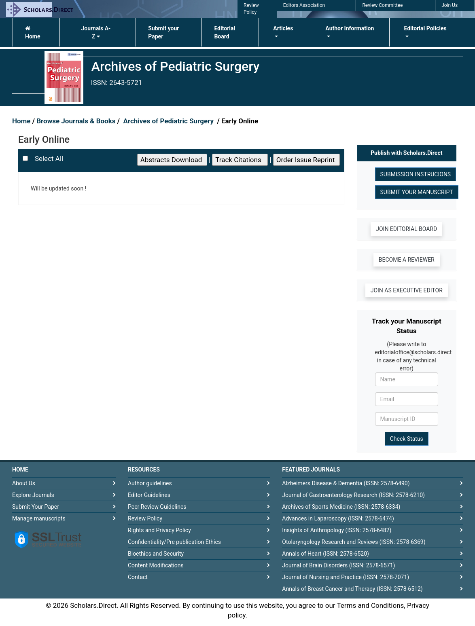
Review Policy (145, 518)
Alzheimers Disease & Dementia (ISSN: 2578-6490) (345, 483)
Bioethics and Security (156, 553)
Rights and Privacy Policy (159, 530)
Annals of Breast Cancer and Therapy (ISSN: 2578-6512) (352, 589)
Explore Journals (33, 495)
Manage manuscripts (39, 518)
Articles (283, 28)
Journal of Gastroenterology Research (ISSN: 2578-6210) (353, 495)
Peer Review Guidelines (157, 506)
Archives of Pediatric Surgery (169, 121)
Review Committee (382, 5)
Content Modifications (156, 565)
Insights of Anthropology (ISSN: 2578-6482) (336, 530)
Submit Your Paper (35, 506)
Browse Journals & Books (76, 121)
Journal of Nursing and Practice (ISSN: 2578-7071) (345, 577)
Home (32, 32)
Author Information (349, 28)
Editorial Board (224, 32)
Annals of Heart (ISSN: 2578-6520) (325, 553)
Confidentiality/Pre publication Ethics (174, 542)
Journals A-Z (96, 32)
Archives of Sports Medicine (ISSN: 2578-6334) (341, 506)
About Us (23, 483)
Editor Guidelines (149, 495)
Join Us (449, 5)
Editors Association (304, 5)
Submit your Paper (163, 32)
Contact (138, 577)
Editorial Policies (425, 28)
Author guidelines (150, 483)
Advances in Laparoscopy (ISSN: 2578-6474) (338, 518)
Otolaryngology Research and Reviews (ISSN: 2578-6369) (353, 542)
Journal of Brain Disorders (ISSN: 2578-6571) (338, 565)
